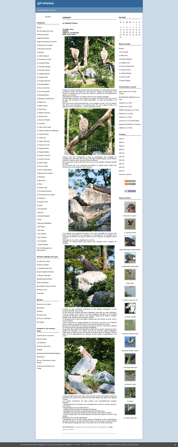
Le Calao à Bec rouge (44, 127)
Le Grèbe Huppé (42, 163)
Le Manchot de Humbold (45, 173)
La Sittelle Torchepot (43, 113)
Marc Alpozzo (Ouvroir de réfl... (47, 286)
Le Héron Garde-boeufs (44, 170)
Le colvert (130, 401)
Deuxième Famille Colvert (130, 350)
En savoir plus (133, 445)
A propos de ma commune (45, 335)
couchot (121, 121)
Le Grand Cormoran (43, 159)
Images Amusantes (43, 38)
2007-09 (121, 156)
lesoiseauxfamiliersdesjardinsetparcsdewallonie (52, 353)
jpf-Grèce (40, 311)
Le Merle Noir (41, 180)
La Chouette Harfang (43, 66)
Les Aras (39, 205)
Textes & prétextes (43, 282)
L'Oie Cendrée (41, 234)
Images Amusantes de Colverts (47, 41)
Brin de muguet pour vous (45, 31)
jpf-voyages (40, 322)
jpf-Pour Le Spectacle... (44, 318)
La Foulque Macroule (43, 81)
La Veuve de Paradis (43, 120)
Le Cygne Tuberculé (43, 141)
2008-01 (121, 149)
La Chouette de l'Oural (44, 59)
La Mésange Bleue (43, 95)
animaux (65, 429)
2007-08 (121, 160)
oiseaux (71, 429)
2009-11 (121, 139)
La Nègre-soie (41, 102)
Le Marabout (41, 177)
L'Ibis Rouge (41, 226)
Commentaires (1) (102, 427)
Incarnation (40, 293)
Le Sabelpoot (41, 198)
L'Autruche (40, 212)
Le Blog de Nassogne (44, 275)
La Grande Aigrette (43, 84)
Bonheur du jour (42, 289)
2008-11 (121, 142)
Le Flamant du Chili (43, 145)
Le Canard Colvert (43, 134)
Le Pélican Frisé (42, 187)
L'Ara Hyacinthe (42, 209)
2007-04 (121, 171)
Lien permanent (91, 427)
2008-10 (121, 146)
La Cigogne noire (124, 63)
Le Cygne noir (41, 137)
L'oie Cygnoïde (41, 241)
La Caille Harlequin (43, 56)
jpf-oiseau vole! (42, 315)
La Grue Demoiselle (43, 91)
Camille (121, 103)
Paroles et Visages (43, 265)
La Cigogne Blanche (43, 74)
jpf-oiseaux (46, 3)
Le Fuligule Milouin (43, 148)
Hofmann (122, 113)
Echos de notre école (43, 346)
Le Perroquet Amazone (44, 191)
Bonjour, (39, 27)
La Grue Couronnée (43, 88)
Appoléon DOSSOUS (126, 124)
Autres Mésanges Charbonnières (130, 249)
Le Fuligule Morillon (43, 152)
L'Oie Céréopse (42, 237)
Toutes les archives (125, 174)
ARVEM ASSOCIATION (44, 279)
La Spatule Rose (42, 116)
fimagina (39, 350)
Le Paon (39, 184)
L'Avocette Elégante (43, 216)
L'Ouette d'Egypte (42, 244)
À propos (48, 17)
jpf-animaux (40, 308)
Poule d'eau (130, 283)
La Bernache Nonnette (44, 49)
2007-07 (121, 164)
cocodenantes (41, 342)
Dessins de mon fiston (44, 304)
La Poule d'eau (41, 109)
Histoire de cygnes (43, 34)
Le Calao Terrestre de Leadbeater (47, 130)
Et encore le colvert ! (130, 216)
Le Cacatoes (41, 123)
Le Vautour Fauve (42, 202)
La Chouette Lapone (43, 70)
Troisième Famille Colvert (130, 334)
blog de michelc (42, 339)
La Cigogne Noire (42, 77)
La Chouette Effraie (43, 63)
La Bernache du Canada (45, 45)
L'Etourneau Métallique (44, 223)
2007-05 (121, 167)
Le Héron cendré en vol (130, 300)
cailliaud (121, 128)
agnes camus (123, 91)
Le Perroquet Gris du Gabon (46, 194)
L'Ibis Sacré (40, 230)
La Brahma (40, 52)
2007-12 (121, 153)
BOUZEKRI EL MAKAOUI (127, 97)
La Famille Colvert (130, 384)
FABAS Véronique (125, 110)
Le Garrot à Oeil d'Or (43, 155)
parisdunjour (41, 357)
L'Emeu (39, 219)
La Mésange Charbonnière (45, 98)
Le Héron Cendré (42, 166)
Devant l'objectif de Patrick (45, 272)
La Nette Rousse (42, 106)
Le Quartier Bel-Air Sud (44, 268)
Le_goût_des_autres (43, 261)
